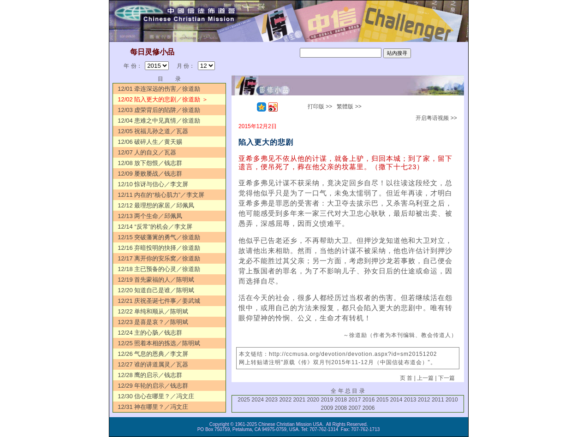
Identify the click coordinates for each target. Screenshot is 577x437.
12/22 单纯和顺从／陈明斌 (153, 311)
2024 (257, 399)
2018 (341, 399)
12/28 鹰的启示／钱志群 (150, 375)
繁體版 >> (349, 106)
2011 (438, 399)
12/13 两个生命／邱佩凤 (150, 216)
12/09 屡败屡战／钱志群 (150, 173)
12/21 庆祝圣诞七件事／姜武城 (159, 300)
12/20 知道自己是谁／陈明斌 (156, 290)
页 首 (406, 378)
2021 (299, 399)
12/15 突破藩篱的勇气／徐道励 (159, 237)
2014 (396, 399)
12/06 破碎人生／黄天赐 (150, 141)
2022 (285, 399)
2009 (327, 408)
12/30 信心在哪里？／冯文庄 (156, 396)
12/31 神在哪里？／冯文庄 (153, 406)
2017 (355, 399)
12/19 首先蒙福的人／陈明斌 (156, 279)
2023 (271, 399)
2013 (410, 399)
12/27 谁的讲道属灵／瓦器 (153, 364)
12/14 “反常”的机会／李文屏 (155, 226)
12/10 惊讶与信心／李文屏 (153, 184)
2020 (313, 399)
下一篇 (446, 378)
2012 (424, 399)
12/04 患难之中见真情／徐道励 (159, 120)
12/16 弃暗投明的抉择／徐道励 (159, 247)
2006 (369, 408)
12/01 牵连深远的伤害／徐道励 (159, 88)
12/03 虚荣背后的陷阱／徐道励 (159, 109)
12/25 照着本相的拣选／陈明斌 (159, 343)
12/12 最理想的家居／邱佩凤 (156, 205)
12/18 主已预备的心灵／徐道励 (159, 269)
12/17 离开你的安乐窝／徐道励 (159, 258)
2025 (244, 399)
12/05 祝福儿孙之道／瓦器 (153, 131)
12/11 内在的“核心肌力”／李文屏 (161, 194)
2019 (327, 399)
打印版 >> (320, 106)
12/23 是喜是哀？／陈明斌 (153, 322)
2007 (355, 408)
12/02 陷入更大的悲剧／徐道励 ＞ (163, 99)
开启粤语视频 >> (436, 118)
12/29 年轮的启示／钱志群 (153, 385)
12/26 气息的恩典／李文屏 (153, 353)
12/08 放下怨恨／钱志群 (150, 162)
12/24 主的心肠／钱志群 (150, 332)
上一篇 (425, 378)
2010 (452, 399)
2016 (369, 399)
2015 (382, 399)
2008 (341, 408)
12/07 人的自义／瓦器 (147, 152)
